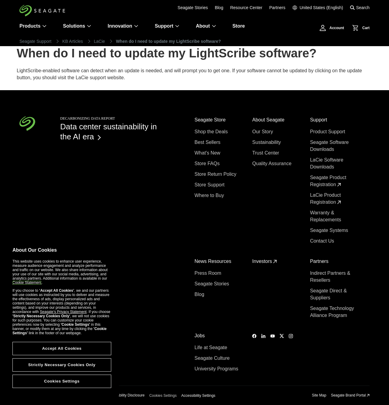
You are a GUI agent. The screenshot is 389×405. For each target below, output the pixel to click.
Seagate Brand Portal (350, 395)
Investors (264, 261)
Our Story (263, 131)
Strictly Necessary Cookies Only (61, 364)
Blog (219, 7)
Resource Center (246, 7)
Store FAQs (207, 163)
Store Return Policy (216, 174)
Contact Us (323, 240)
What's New (208, 152)
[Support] (177, 26)
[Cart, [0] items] (359, 27)
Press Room (208, 273)
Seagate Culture (212, 358)
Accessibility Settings (198, 395)
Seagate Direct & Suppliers (328, 294)
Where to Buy (209, 195)
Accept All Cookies (61, 348)
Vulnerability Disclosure (126, 395)
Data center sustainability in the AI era (108, 131)
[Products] (44, 26)
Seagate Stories (192, 7)
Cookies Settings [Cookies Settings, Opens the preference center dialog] (62, 381)
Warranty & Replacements (326, 216)
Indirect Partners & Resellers (330, 277)
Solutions (77, 26)
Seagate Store (210, 119)
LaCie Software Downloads (326, 163)
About (206, 26)
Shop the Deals (212, 131)
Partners (277, 7)
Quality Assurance (272, 163)
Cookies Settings (163, 395)
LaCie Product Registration (325, 198)
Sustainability (267, 142)
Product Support (328, 131)
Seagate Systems (329, 230)
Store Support (210, 184)
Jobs (200, 335)
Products (29, 26)
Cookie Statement (26, 283)
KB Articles (72, 41)
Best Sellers (208, 142)
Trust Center (266, 152)
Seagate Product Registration (328, 181)
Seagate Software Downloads (329, 146)
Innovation (123, 26)
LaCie (99, 41)
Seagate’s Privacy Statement (63, 312)
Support (164, 26)
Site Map (319, 395)
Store (238, 26)
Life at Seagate (211, 347)
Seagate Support (35, 41)
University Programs (216, 368)
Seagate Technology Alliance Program (332, 312)
